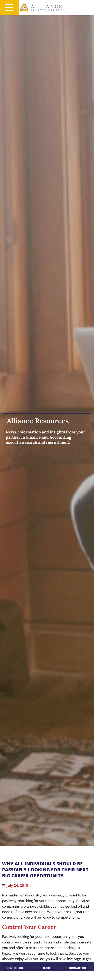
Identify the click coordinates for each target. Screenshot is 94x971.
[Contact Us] (63, 965)
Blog (38, 968)
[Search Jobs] (12, 965)
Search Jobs (12, 968)
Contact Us (64, 968)
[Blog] (38, 965)
